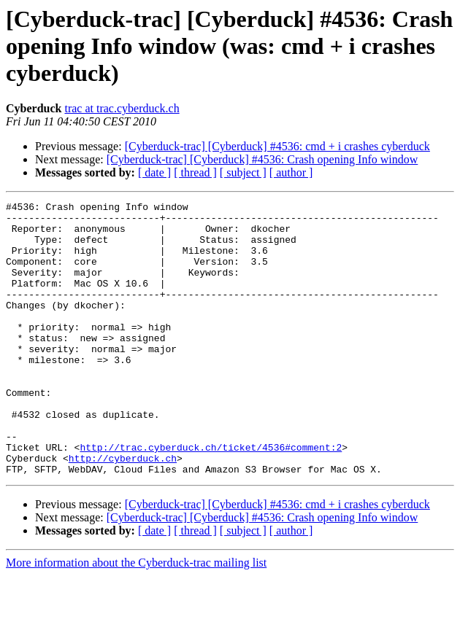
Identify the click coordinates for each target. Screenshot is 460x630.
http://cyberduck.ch (123, 510)
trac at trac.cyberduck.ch (121, 108)
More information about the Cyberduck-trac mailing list (136, 617)
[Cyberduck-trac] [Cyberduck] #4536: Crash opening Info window (262, 159)
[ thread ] (195, 172)
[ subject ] (243, 172)
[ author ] (291, 172)
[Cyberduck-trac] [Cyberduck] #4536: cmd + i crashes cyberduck (277, 146)
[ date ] (154, 172)
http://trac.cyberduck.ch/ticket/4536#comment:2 (211, 497)
